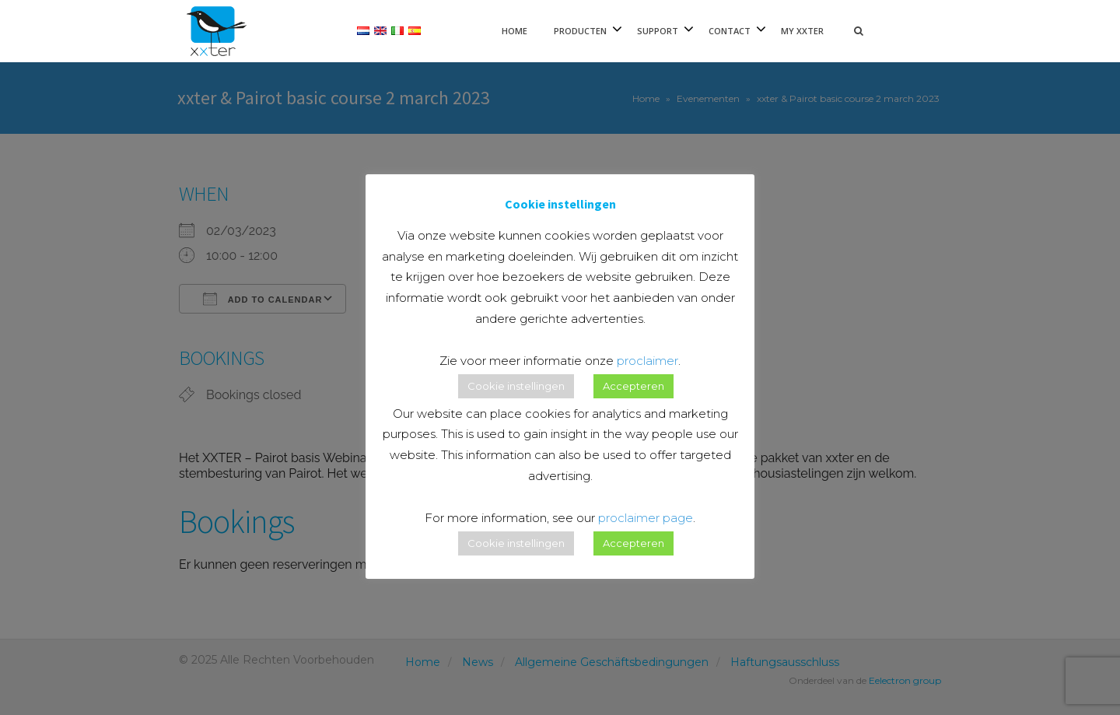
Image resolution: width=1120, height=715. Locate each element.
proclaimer (647, 360)
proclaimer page (645, 517)
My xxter (802, 31)
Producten (580, 31)
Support (657, 31)
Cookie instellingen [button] (516, 386)
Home (514, 31)
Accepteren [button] (633, 386)
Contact (730, 31)
